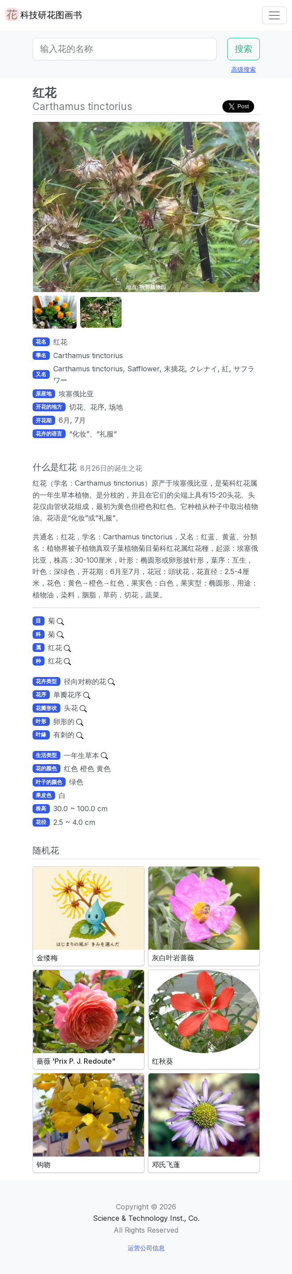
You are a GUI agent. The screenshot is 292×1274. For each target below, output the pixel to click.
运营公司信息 (146, 1248)
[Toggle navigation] (274, 15)
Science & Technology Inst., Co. (146, 1218)
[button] (55, 312)
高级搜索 (243, 69)
